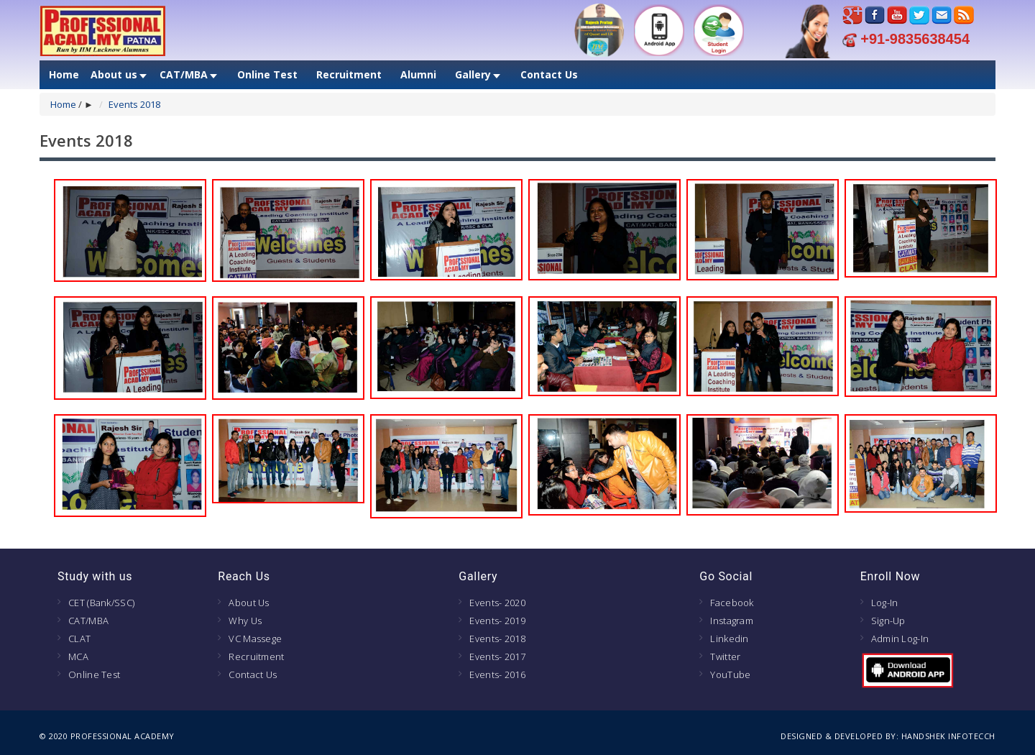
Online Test (267, 74)
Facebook (731, 602)
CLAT (79, 638)
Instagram (731, 620)
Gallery (473, 74)
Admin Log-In (900, 638)
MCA (78, 656)
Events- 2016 (497, 674)
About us (114, 74)
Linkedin (729, 638)
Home (64, 74)
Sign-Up (888, 620)
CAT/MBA (184, 74)
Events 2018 (134, 104)
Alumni (418, 74)
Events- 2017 (497, 656)
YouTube (730, 674)
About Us (249, 602)
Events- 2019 (497, 620)
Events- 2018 (497, 638)
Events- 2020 (497, 602)
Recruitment (349, 74)
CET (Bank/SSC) (101, 602)
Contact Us (549, 74)
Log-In (884, 602)
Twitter (725, 656)
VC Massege (255, 638)
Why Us (245, 620)
